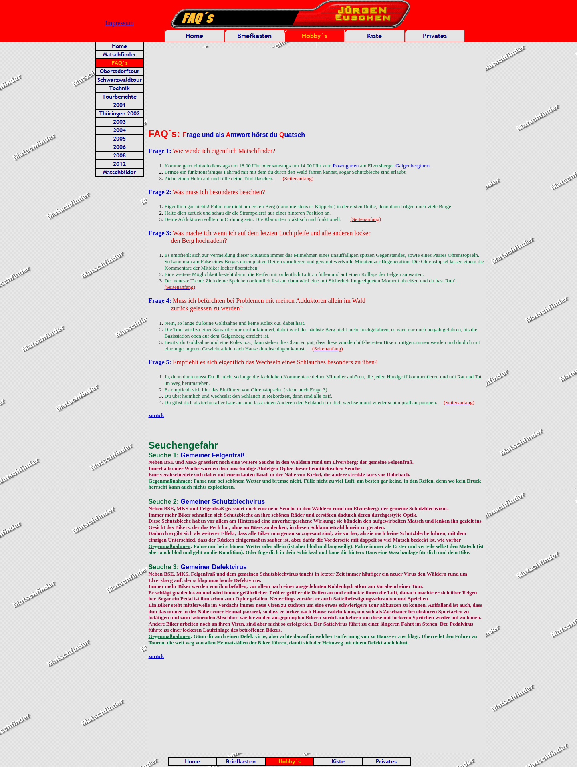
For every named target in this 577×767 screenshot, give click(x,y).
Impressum (119, 23)
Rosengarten (346, 166)
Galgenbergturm (412, 166)
